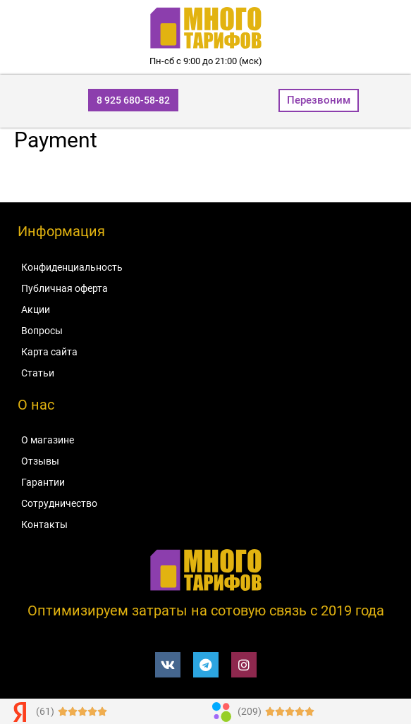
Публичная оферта (64, 288)
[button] (133, 100)
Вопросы (42, 330)
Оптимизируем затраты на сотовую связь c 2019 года (205, 610)
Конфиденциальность (72, 267)
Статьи (37, 373)
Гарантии (43, 482)
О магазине (47, 440)
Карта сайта (49, 351)
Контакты (44, 524)
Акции (35, 309)
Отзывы (40, 461)
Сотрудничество (59, 503)
